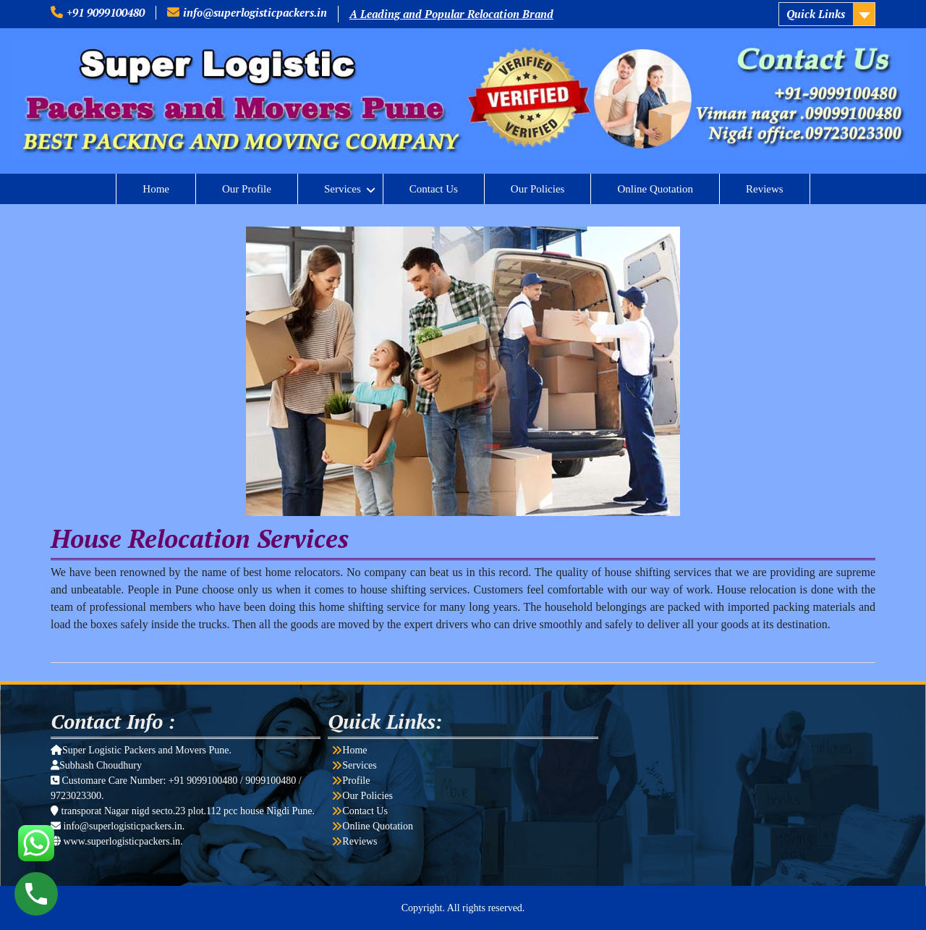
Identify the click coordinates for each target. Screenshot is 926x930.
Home (156, 189)
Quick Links (815, 14)
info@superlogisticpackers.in (255, 12)
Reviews (764, 189)
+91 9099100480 (106, 12)
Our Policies (538, 189)
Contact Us (433, 189)
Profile (356, 780)
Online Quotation (655, 189)
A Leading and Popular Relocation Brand (451, 14)
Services (342, 189)
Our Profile (246, 189)
